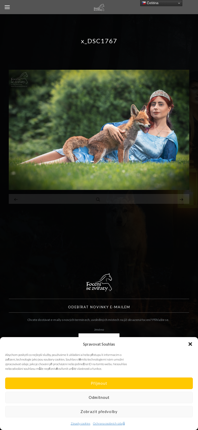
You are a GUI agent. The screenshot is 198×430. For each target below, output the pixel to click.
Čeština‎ (150, 3)
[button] (190, 344)
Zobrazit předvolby (99, 411)
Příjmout (99, 383)
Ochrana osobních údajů (109, 423)
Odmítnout (99, 397)
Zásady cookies (80, 423)
